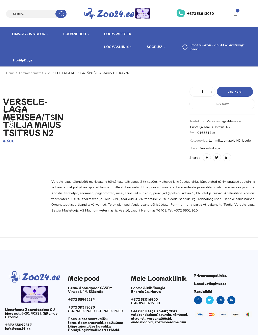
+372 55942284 (81, 299)
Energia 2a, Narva (146, 291)
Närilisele (243, 140)
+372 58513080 (200, 13)
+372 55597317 (18, 325)
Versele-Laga (210, 148)
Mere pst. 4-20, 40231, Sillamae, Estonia (31, 315)
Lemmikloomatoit (31, 73)
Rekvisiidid (203, 291)
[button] (236, 12)
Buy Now (222, 104)
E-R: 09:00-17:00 (145, 303)
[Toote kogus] (202, 91)
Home (10, 73)
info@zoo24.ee (17, 329)
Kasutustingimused (210, 284)
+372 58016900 (144, 299)
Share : (194, 157)
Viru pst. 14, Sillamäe (85, 291)
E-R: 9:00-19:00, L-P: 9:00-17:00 (95, 311)
